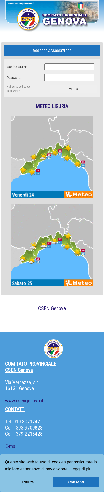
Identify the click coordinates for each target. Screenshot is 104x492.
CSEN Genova (52, 308)
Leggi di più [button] (81, 469)
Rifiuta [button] (28, 482)
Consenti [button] (76, 482)
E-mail (11, 446)
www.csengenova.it (24, 401)
